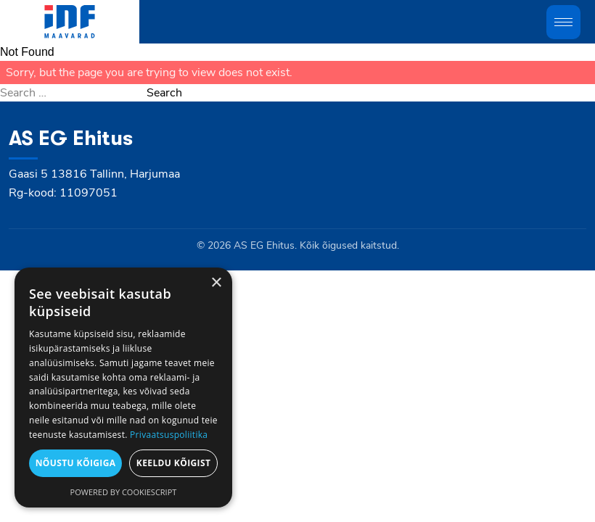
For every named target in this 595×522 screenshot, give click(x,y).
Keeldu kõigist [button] (173, 463)
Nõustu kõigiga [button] (76, 463)
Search (164, 93)
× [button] (215, 283)
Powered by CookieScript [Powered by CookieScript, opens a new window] (123, 491)
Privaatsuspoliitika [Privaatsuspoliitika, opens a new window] (169, 434)
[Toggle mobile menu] (563, 22)
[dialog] (123, 388)
